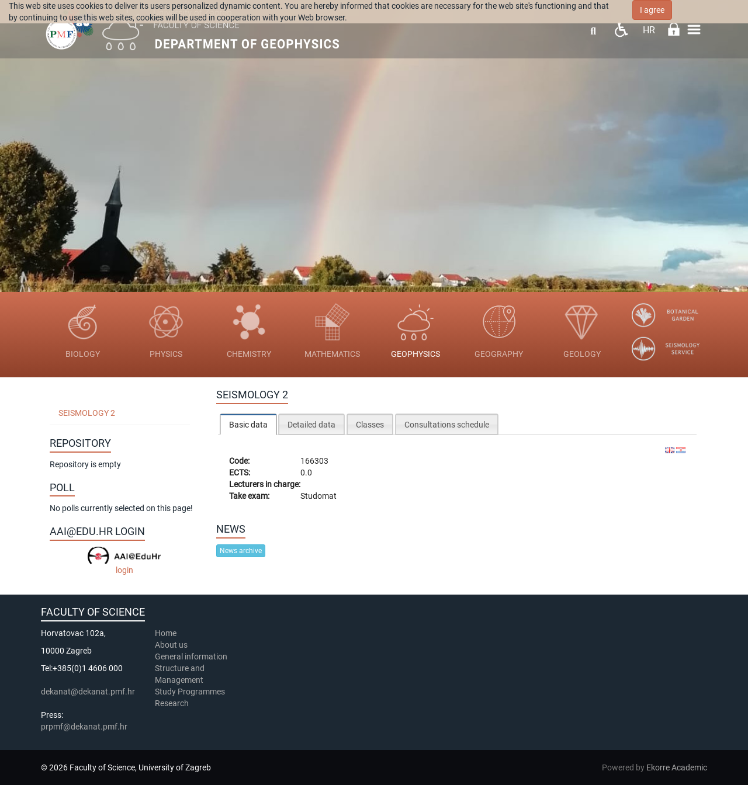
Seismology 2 (86, 413)
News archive (241, 551)
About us (172, 644)
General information (191, 656)
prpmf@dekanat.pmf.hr (84, 726)
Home (165, 633)
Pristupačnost (621, 29)
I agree (652, 10)
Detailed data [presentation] (311, 424)
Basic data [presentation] (248, 424)
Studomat (318, 496)
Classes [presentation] (370, 424)
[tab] (248, 424)
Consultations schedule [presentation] (446, 424)
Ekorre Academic (676, 767)
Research (173, 703)
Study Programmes (190, 691)
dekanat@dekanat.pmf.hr (88, 691)
